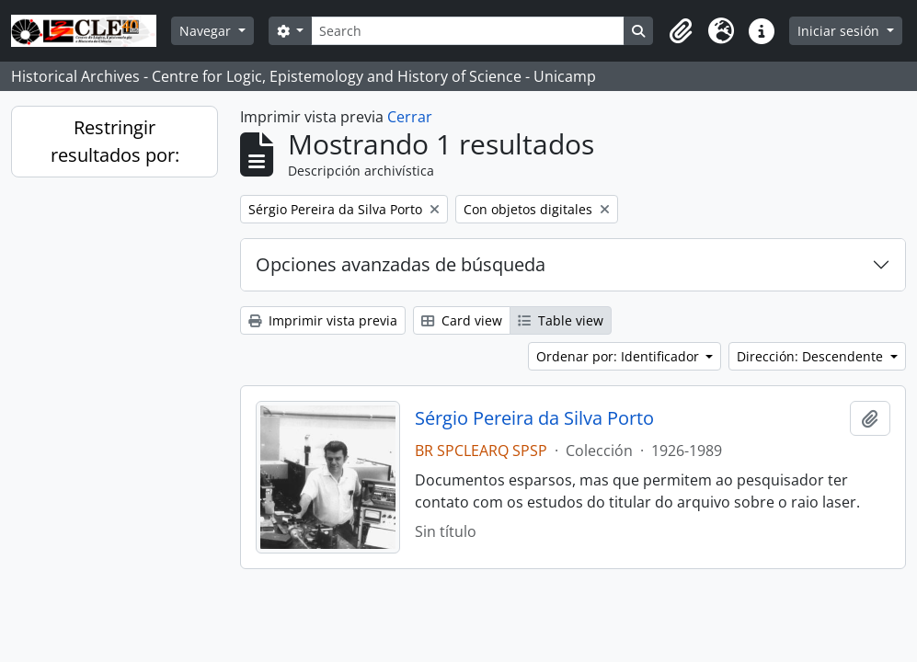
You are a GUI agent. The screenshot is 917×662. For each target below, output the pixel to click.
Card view (461, 320)
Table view (560, 320)
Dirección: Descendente (812, 356)
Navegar (207, 31)
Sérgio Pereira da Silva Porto (534, 418)
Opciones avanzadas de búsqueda (400, 264)
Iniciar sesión (840, 31)
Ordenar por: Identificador (619, 356)
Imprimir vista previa (322, 320)
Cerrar (409, 117)
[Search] (468, 31)
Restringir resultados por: (115, 141)
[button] (680, 31)
